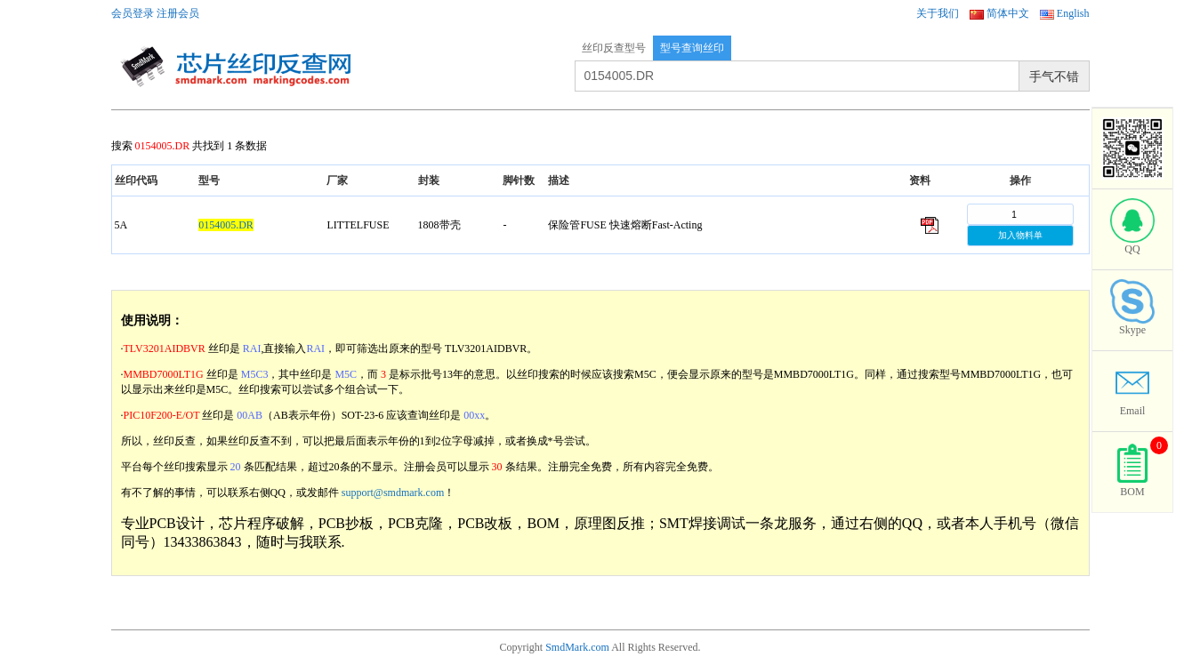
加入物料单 (1020, 235)
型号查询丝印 (692, 48)
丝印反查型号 (614, 48)
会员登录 (132, 13)
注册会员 (178, 13)
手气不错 (1054, 76)
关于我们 (937, 13)
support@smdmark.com (393, 492)
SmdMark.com (577, 647)
